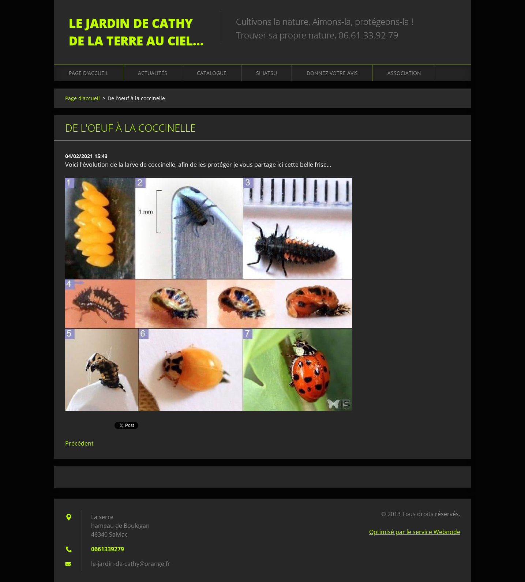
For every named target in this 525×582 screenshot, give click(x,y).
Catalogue (211, 73)
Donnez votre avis (332, 73)
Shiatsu (266, 73)
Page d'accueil (88, 73)
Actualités (152, 73)
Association (404, 73)
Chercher (452, 21)
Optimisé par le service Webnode (414, 532)
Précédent (79, 443)
